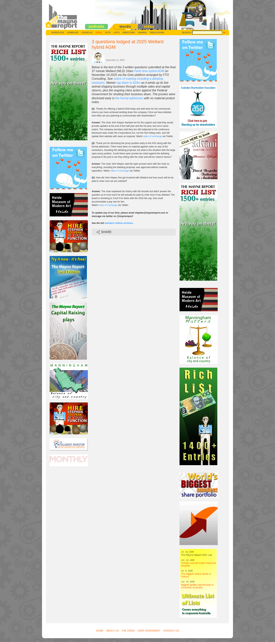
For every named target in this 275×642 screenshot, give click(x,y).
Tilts (108, 32)
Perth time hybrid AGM (149, 71)
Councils (87, 32)
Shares (142, 32)
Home (99, 630)
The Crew (128, 630)
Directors (129, 32)
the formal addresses (129, 98)
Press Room (157, 32)
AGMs (98, 32)
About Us (112, 630)
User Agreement (148, 630)
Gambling (72, 32)
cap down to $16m (128, 82)
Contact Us (171, 630)
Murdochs (58, 32)
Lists (117, 32)
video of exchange (152, 136)
